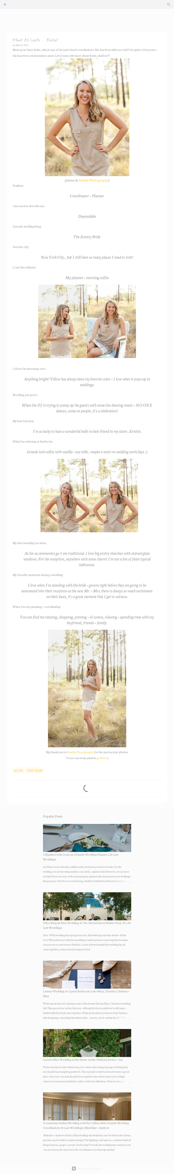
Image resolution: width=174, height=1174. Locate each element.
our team (34, 770)
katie (18, 770)
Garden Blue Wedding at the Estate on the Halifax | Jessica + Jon (83, 1059)
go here (101, 758)
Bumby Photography (93, 180)
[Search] (169, 4)
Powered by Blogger (87, 1168)
